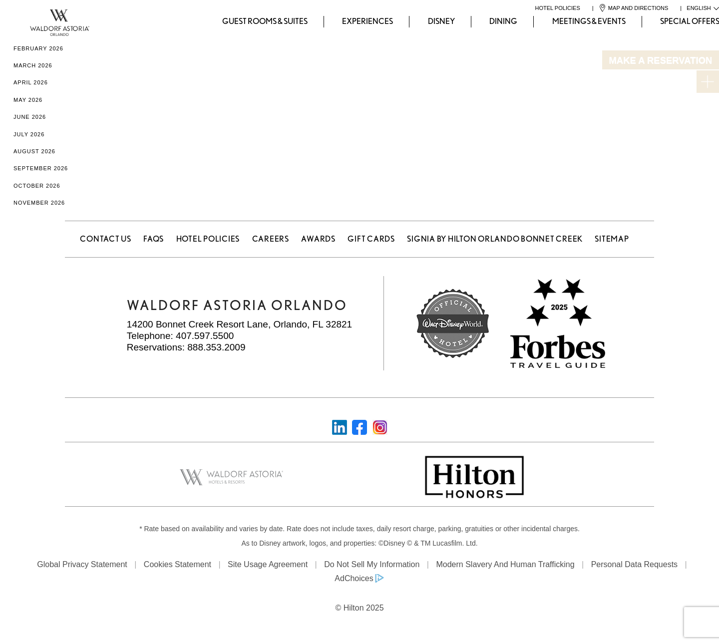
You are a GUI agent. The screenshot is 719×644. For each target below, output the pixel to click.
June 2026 (29, 117)
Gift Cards (371, 239)
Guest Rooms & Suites (265, 21)
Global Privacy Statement (82, 564)
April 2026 (30, 82)
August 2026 (34, 151)
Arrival (521, 76)
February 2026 (38, 48)
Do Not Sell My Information (371, 564)
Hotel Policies (208, 239)
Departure (617, 76)
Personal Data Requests (634, 564)
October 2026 (36, 186)
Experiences (367, 21)
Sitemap (612, 239)
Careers (270, 239)
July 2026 (28, 134)
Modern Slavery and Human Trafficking (505, 564)
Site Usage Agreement (268, 564)
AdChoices (354, 578)
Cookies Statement (177, 564)
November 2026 (39, 203)
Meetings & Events (589, 21)
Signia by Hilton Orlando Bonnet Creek (495, 239)
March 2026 (32, 65)
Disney (441, 21)
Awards (318, 239)
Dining (503, 21)
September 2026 (40, 168)
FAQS (153, 239)
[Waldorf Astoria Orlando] (18, 21)
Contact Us (105, 239)
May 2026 (27, 100)
